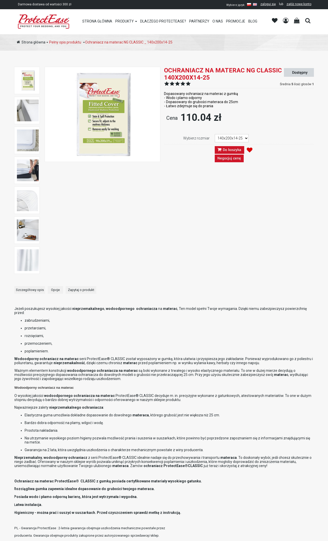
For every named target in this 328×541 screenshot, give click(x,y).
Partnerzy (199, 21)
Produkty (124, 21)
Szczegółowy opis (30, 290)
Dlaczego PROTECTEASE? (163, 21)
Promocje (235, 21)
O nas (217, 21)
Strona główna (97, 21)
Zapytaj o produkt (81, 290)
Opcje (55, 290)
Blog (252, 21)
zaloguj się (268, 4)
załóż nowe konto (298, 4)
